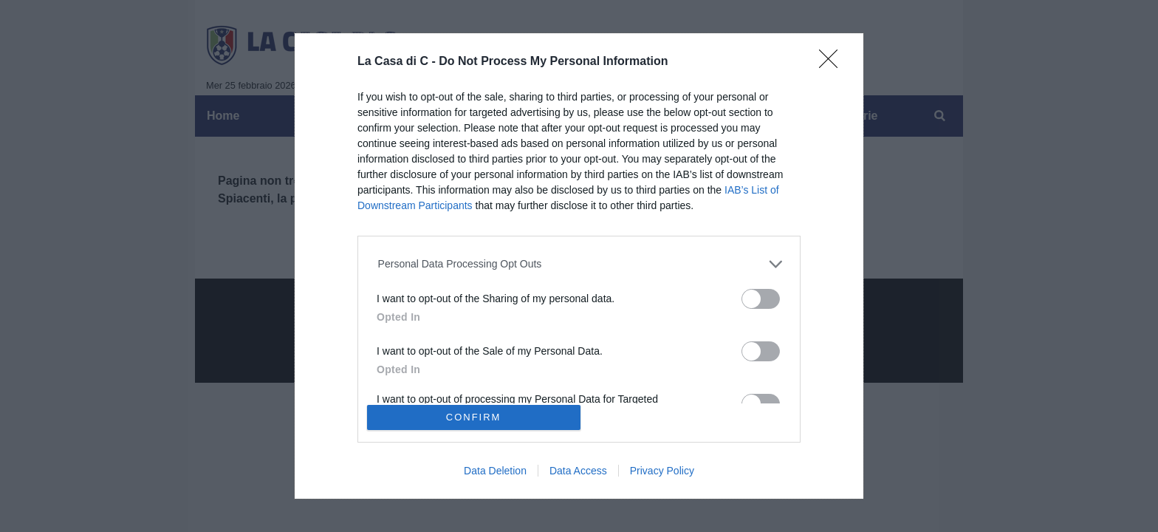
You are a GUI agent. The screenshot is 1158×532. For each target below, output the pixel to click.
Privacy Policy (662, 471)
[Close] (833, 64)
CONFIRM (473, 417)
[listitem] (579, 264)
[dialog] (579, 266)
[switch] (760, 299)
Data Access (578, 471)
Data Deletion (495, 471)
